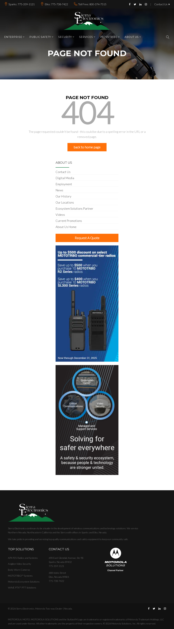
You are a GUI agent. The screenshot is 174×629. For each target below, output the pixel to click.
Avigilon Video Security (19, 563)
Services (86, 37)
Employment (64, 184)
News (59, 190)
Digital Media (65, 178)
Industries (108, 37)
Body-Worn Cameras (19, 569)
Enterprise (13, 37)
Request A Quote (87, 238)
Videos (60, 214)
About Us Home (66, 227)
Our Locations (65, 202)
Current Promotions (69, 221)
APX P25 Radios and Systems (23, 557)
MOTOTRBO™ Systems (20, 575)
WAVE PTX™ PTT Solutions (22, 587)
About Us (132, 37)
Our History (63, 196)
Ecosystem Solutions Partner (74, 208)
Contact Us (162, 4)
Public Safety (40, 37)
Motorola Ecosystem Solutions (24, 581)
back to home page (87, 147)
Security (65, 37)
